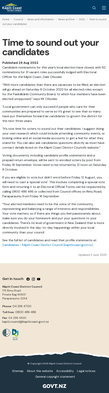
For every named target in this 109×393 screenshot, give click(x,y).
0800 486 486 (25, 312)
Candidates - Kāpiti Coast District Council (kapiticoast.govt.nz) (47, 245)
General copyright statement (55, 377)
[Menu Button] (104, 8)
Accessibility (65, 371)
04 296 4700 (22, 306)
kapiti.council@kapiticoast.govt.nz (25, 322)
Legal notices (86, 371)
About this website (40, 371)
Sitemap (18, 371)
